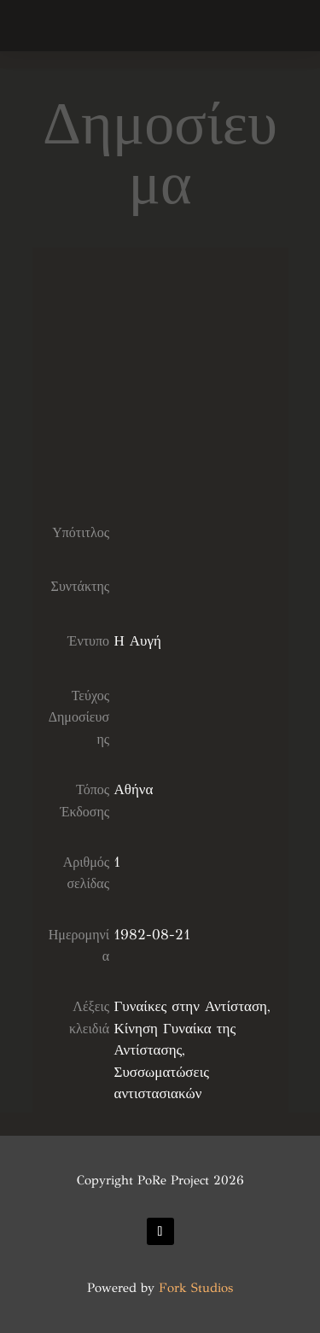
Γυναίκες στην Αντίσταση (190, 1006)
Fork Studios (196, 1287)
